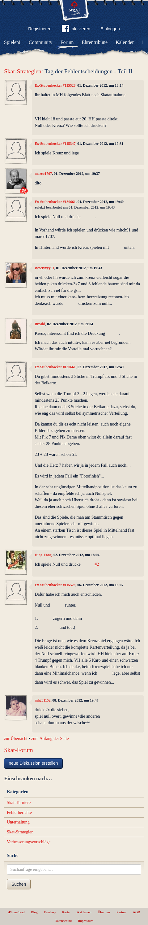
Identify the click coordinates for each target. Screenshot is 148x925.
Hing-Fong (43, 555)
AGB (136, 912)
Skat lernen (83, 912)
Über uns (104, 912)
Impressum (85, 921)
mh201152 (43, 700)
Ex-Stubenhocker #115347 (55, 143)
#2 (97, 564)
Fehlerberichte (19, 812)
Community (40, 42)
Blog (34, 912)
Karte (66, 912)
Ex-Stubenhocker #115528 (55, 85)
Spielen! (12, 42)
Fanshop (50, 912)
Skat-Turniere (19, 802)
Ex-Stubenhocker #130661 (55, 202)
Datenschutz (63, 921)
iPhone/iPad (16, 912)
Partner (121, 912)
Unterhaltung (18, 822)
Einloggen (110, 28)
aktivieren (76, 30)
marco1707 (43, 173)
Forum (67, 42)
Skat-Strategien (22, 71)
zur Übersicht (15, 738)
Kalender (125, 42)
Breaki (40, 324)
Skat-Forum (18, 750)
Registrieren (39, 28)
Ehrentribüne (95, 42)
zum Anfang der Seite (50, 738)
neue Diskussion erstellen (33, 763)
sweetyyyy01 (44, 268)
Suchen (18, 884)
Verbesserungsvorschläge (29, 842)
